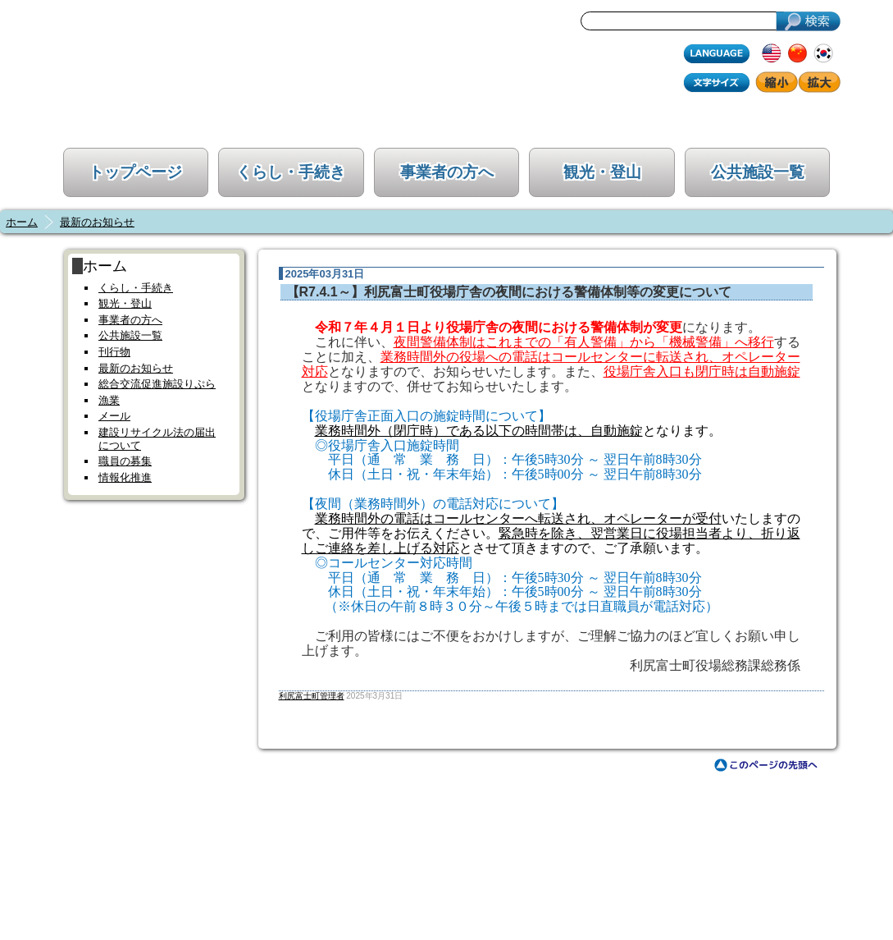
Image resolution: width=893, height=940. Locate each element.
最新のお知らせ (97, 222)
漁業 (109, 400)
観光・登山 (602, 172)
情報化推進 (125, 477)
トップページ (135, 172)
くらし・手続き (290, 172)
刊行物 (114, 352)
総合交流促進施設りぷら (157, 384)
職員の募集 (125, 461)
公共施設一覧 (757, 172)
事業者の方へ (447, 172)
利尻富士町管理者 (311, 695)
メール (114, 416)
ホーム (22, 222)
